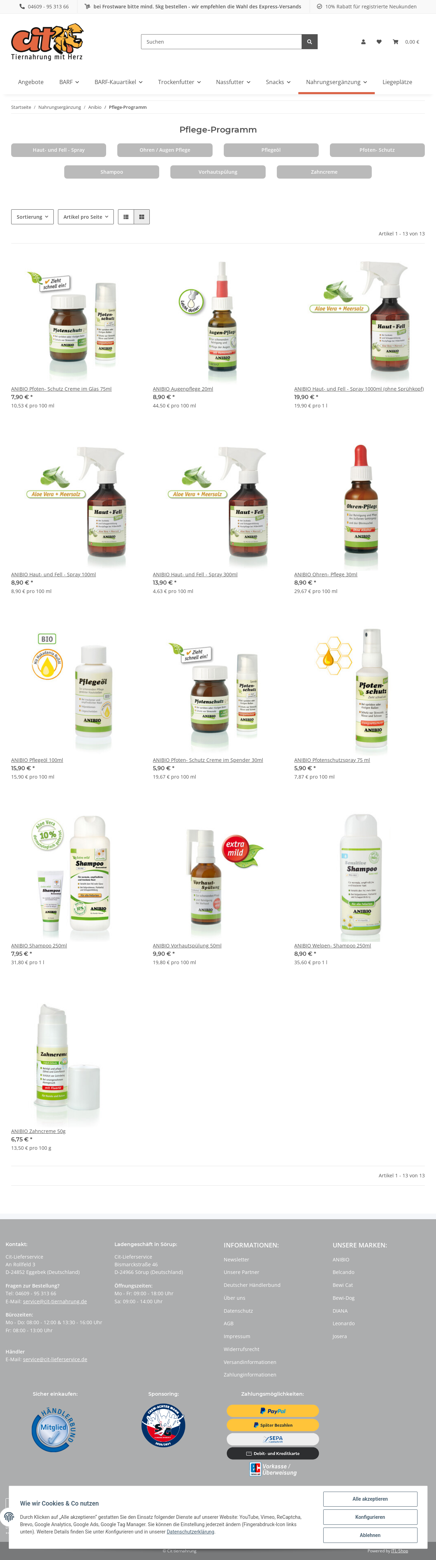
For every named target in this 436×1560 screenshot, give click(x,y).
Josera (340, 1336)
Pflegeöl (271, 150)
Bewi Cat (343, 1285)
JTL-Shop (399, 1551)
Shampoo (112, 171)
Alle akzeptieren (370, 1499)
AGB (229, 1323)
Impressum (237, 1336)
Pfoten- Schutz (377, 150)
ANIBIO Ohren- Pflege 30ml (325, 574)
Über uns (234, 1298)
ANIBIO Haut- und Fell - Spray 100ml (53, 574)
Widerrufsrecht (241, 1349)
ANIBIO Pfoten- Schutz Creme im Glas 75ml (61, 388)
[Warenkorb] (406, 42)
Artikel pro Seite (83, 216)
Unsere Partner (241, 1272)
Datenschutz (238, 1310)
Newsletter (236, 1259)
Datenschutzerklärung (190, 1532)
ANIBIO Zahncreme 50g (38, 1131)
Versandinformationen (250, 1362)
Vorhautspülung (218, 171)
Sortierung (29, 216)
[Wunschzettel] (379, 42)
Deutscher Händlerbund (252, 1285)
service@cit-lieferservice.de (55, 1359)
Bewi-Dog (344, 1298)
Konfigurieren (370, 1517)
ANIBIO (341, 1259)
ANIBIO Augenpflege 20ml (183, 388)
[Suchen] (221, 41)
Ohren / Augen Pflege (165, 150)
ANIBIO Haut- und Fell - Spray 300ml (195, 574)
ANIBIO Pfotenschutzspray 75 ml (332, 760)
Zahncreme (324, 171)
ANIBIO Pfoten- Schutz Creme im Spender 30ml (208, 760)
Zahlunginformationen (250, 1374)
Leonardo (344, 1323)
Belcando (343, 1272)
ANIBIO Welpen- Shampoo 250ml (332, 945)
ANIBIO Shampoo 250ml (39, 945)
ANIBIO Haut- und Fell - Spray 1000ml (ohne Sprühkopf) (359, 388)
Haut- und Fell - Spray (58, 150)
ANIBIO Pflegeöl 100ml (37, 760)
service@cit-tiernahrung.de (55, 1301)
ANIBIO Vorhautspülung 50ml (187, 945)
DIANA (340, 1310)
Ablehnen (370, 1535)
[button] (363, 42)
